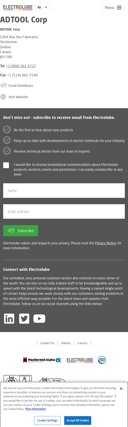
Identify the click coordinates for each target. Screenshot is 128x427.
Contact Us (47, 343)
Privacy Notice (105, 243)
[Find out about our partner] (42, 360)
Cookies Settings (47, 421)
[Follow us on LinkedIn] (9, 319)
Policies (66, 343)
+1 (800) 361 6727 (21, 66)
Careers (82, 343)
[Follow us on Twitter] (24, 319)
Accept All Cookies (78, 421)
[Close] (121, 390)
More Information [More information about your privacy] (35, 410)
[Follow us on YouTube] (39, 319)
